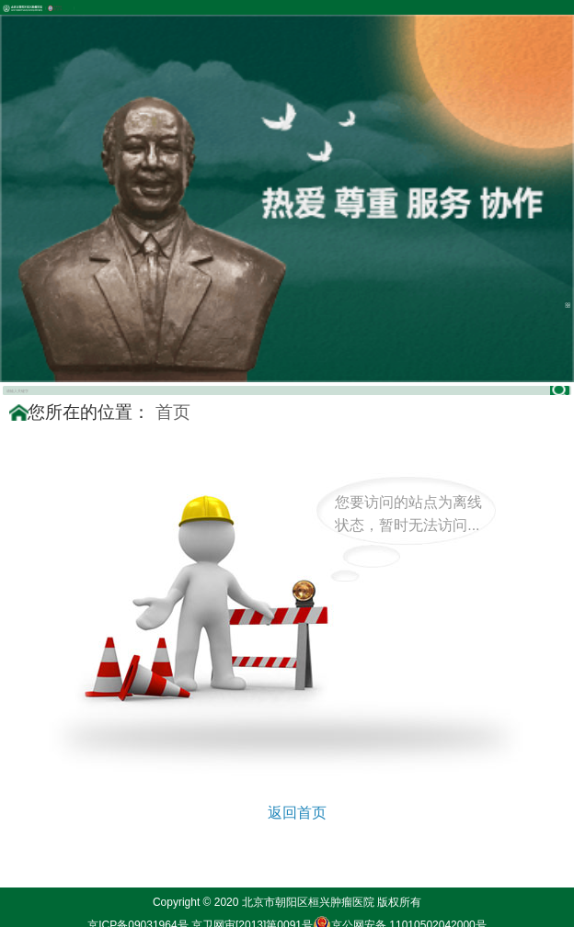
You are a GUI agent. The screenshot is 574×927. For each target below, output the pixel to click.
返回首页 (297, 812)
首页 (172, 412)
